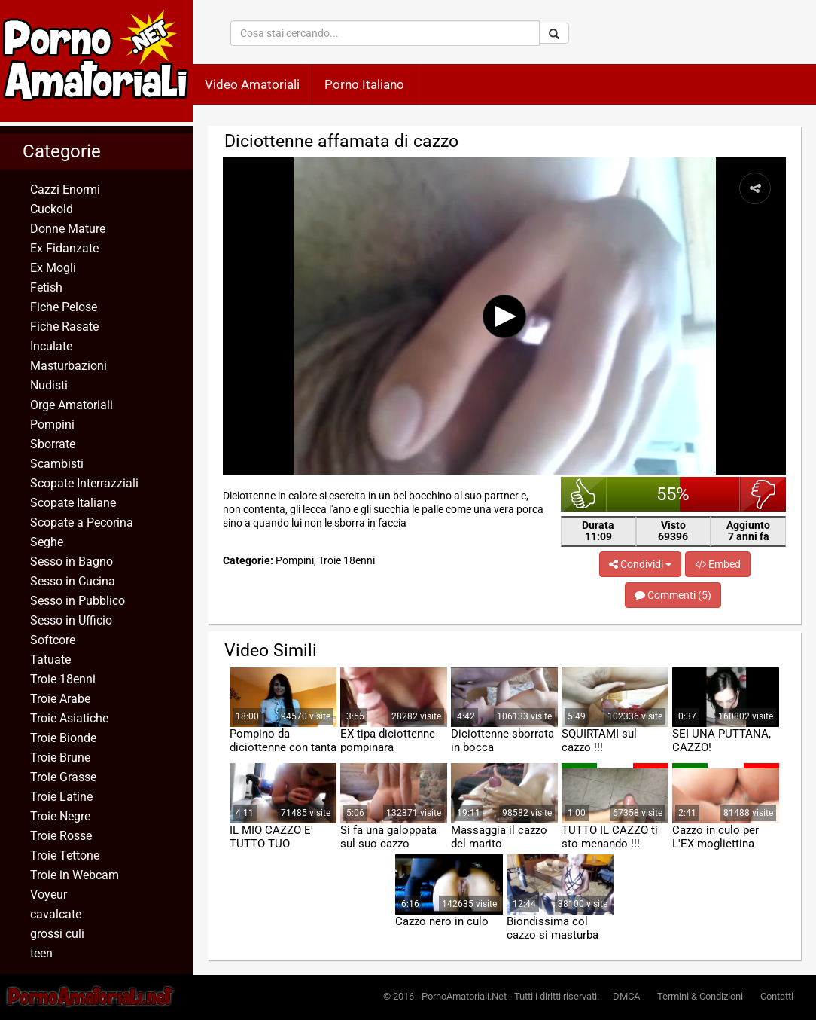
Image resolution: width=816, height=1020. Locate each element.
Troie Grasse (63, 777)
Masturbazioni (68, 366)
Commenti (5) (673, 595)
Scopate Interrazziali (84, 483)
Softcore (52, 640)
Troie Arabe (60, 699)
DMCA (626, 996)
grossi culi (57, 934)
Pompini (52, 424)
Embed (718, 564)
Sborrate (52, 444)
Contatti (776, 996)
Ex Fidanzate (64, 248)
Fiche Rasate (64, 326)
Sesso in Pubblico (77, 601)
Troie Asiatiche (69, 718)
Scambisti (57, 464)
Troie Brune (60, 757)
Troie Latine (61, 796)
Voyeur (48, 894)
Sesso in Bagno (71, 561)
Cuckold (51, 209)
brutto (763, 494)
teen (41, 953)
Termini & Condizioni (700, 996)
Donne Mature (67, 228)
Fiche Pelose (63, 307)
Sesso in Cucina (72, 581)
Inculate (51, 346)
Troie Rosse (61, 836)
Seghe (46, 542)
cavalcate (55, 914)
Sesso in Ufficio (71, 620)
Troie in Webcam (74, 875)
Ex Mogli (53, 268)
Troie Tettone (64, 855)
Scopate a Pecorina (81, 522)
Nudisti (49, 385)
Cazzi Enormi (65, 189)
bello (584, 494)
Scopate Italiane (73, 503)
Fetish (46, 287)
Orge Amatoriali (71, 405)
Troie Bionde (63, 738)
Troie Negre (60, 816)
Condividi (640, 564)
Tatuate (50, 659)
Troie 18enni (63, 679)
